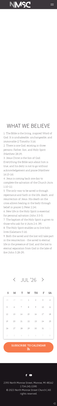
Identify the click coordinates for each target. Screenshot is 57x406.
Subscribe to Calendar (28, 347)
